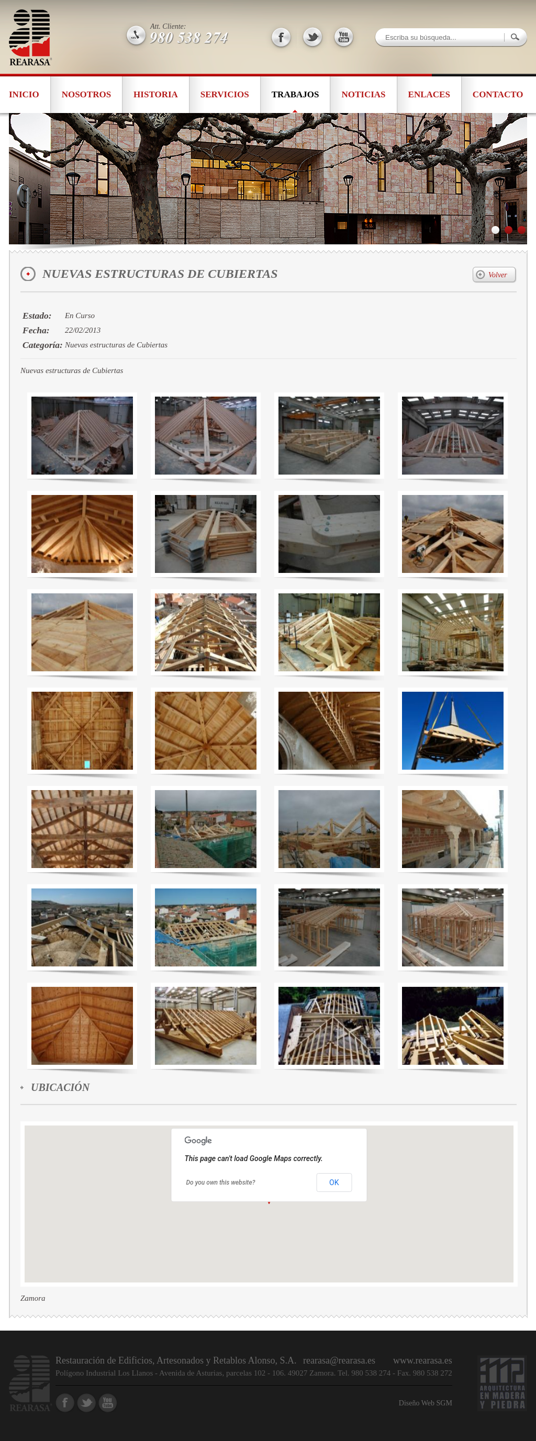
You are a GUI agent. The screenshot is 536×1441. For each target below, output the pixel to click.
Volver (497, 275)
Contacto (498, 94)
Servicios (224, 94)
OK (334, 1182)
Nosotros (86, 94)
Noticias (363, 94)
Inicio (24, 94)
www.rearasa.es (422, 1360)
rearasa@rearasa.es (339, 1360)
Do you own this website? (220, 1182)
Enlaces (429, 94)
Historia (155, 94)
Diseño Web (418, 1403)
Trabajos (295, 94)
